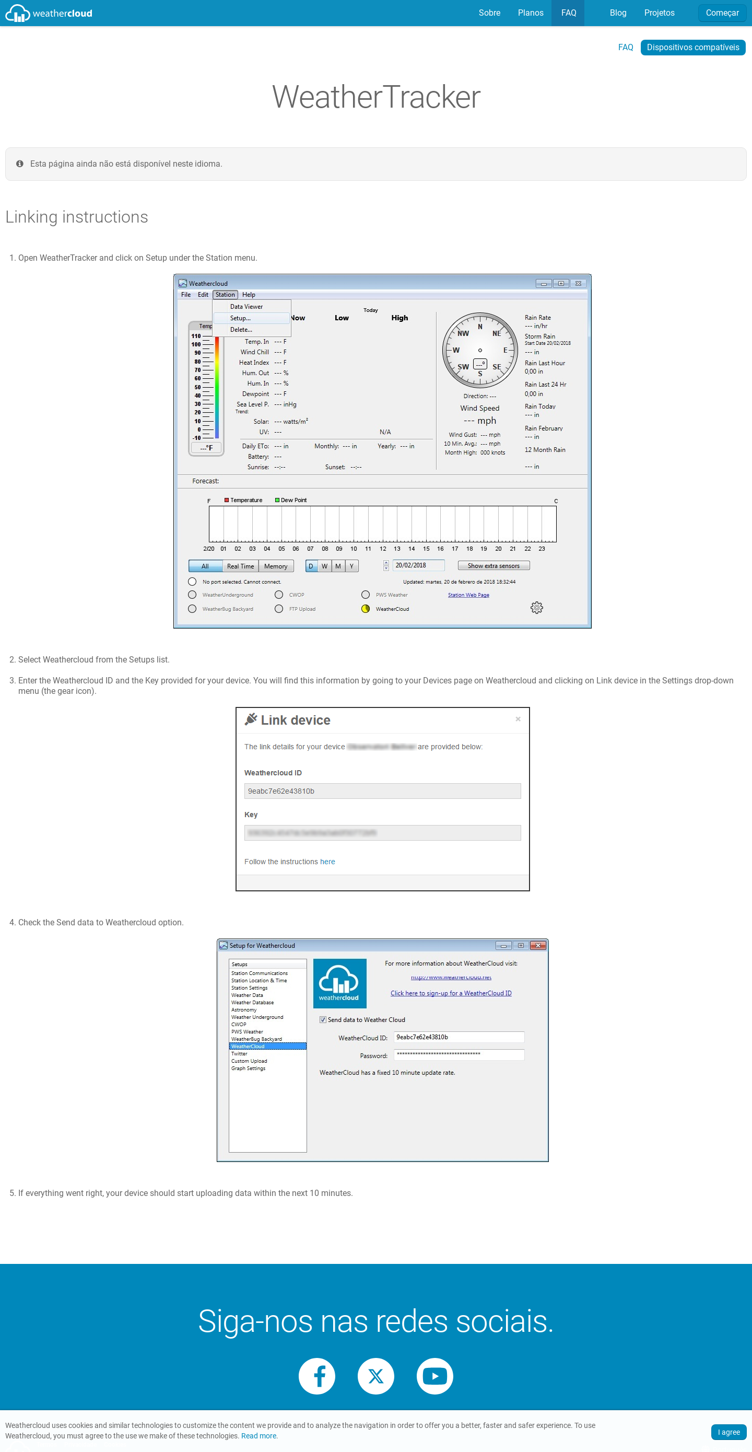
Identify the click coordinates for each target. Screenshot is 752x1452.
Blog (617, 13)
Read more (258, 1436)
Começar (722, 13)
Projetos (658, 13)
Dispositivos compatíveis (693, 47)
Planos (530, 13)
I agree (729, 1432)
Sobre (488, 13)
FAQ (568, 13)
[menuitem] (488, 13)
